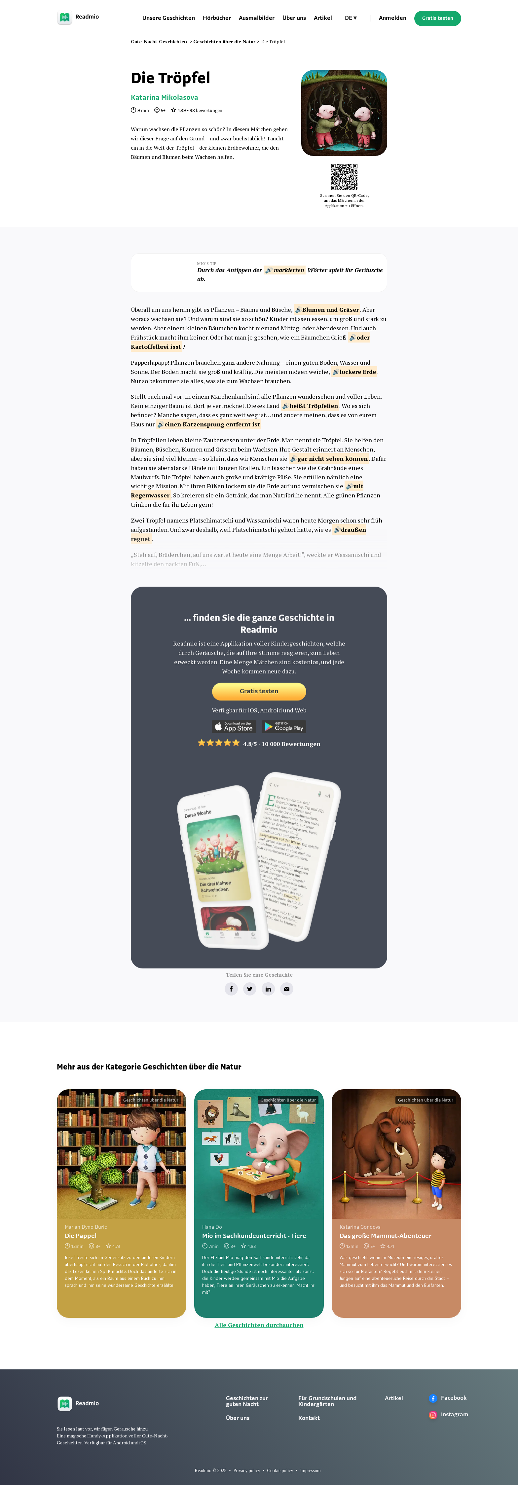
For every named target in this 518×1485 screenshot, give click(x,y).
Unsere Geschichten (168, 18)
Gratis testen (437, 18)
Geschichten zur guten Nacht (247, 1401)
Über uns (294, 18)
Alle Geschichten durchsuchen (259, 1325)
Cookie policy (280, 1470)
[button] (350, 18)
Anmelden (392, 18)
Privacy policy (246, 1470)
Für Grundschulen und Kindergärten (327, 1401)
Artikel (323, 18)
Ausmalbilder (257, 18)
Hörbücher (217, 18)
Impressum (310, 1470)
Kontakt (309, 1418)
